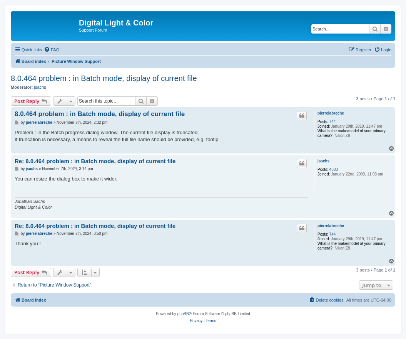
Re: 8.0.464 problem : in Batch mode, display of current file (95, 161)
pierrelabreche (330, 113)
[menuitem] (51, 49)
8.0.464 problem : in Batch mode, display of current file (104, 78)
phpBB (183, 314)
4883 (333, 169)
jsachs (40, 87)
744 (332, 122)
